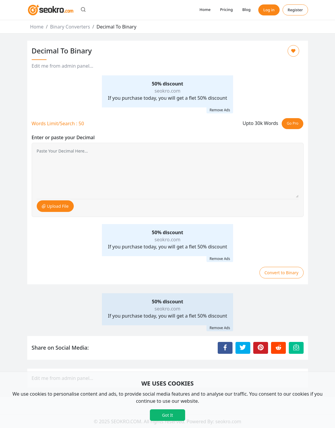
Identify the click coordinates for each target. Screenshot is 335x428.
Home (204, 9)
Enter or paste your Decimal (63, 137)
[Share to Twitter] (242, 348)
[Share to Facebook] (225, 348)
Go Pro (292, 123)
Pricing (226, 9)
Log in (269, 9)
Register (295, 9)
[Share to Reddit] (278, 348)
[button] (83, 10)
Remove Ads (219, 109)
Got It (167, 415)
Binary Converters (70, 26)
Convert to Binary (282, 272)
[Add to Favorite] (293, 51)
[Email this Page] (296, 348)
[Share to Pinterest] (260, 348)
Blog (246, 9)
